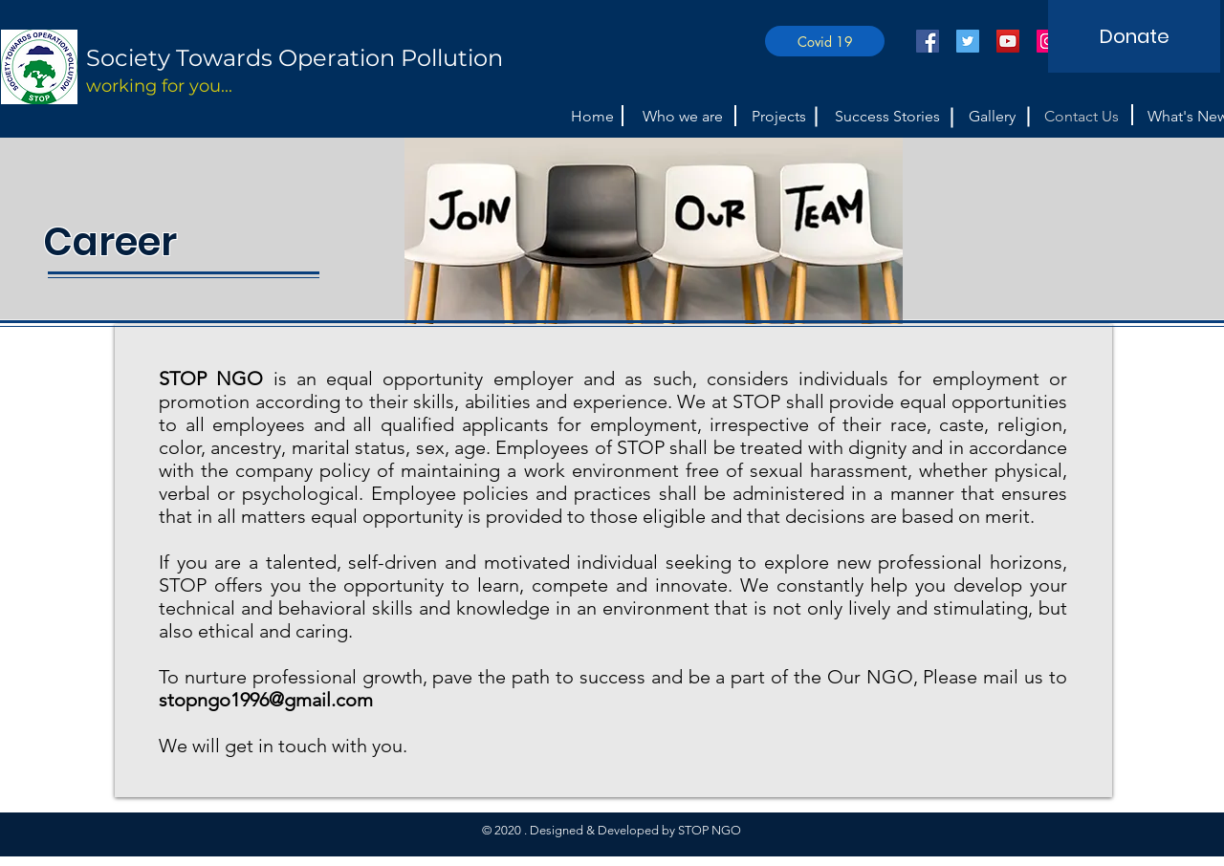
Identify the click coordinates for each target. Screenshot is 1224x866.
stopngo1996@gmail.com (266, 699)
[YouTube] (1007, 41)
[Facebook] (927, 41)
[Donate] (1134, 36)
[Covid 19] (825, 41)
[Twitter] (967, 41)
